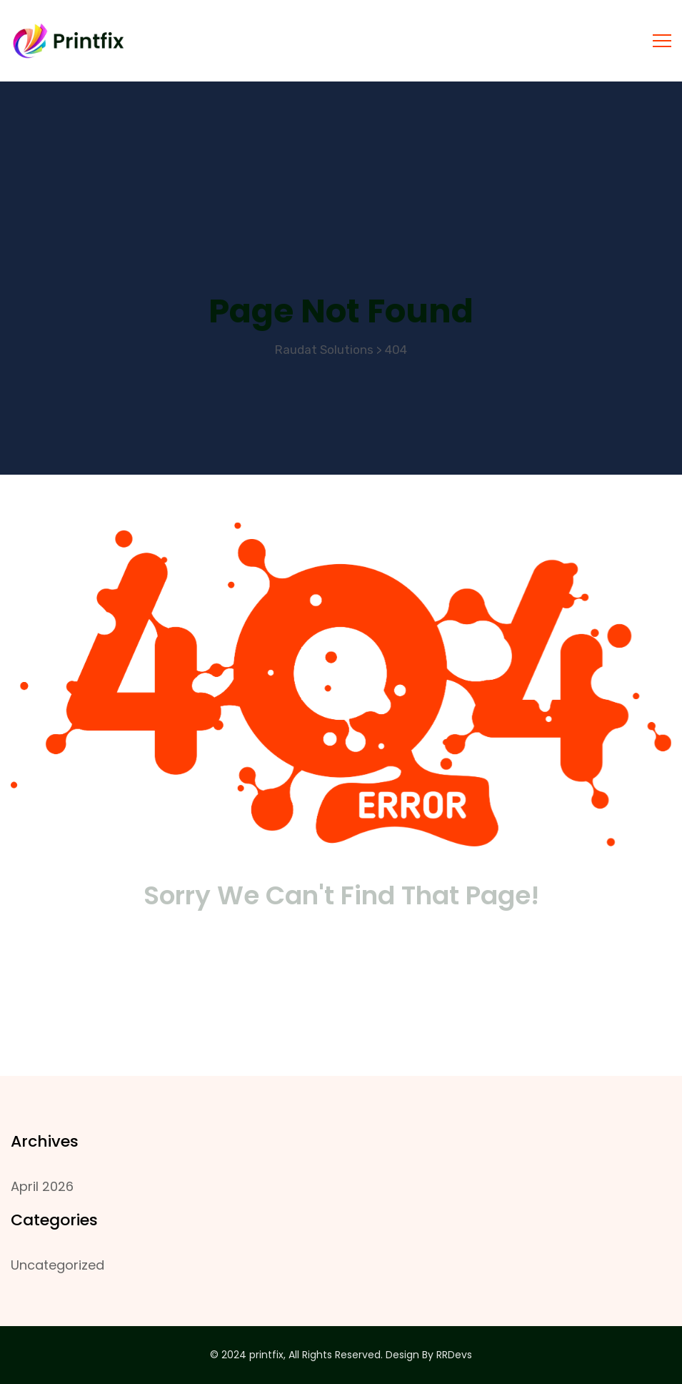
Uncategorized (57, 1265)
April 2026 (42, 1186)
